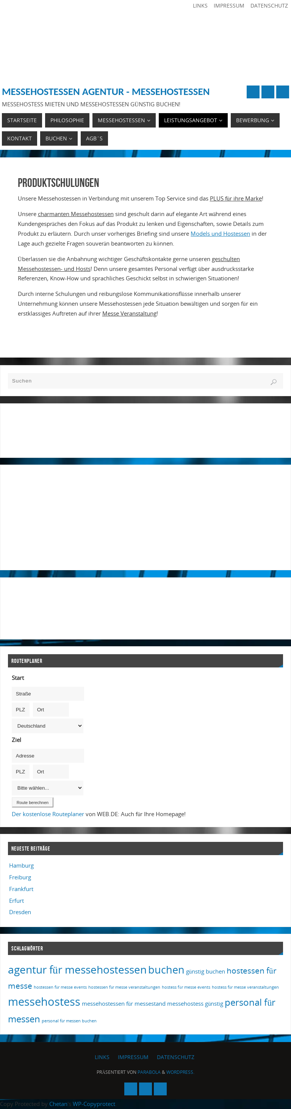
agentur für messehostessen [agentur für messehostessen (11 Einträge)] (77, 969)
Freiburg (20, 877)
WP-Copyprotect (94, 1103)
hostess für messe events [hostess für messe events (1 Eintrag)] (186, 987)
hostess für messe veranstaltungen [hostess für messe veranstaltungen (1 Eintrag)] (245, 987)
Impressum (229, 5)
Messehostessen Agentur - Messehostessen (106, 92)
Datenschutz (269, 5)
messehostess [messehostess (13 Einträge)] (44, 1001)
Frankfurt (21, 889)
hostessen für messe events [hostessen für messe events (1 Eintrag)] (60, 987)
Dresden (20, 912)
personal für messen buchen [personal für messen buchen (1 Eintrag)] (69, 1020)
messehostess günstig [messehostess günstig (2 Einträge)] (195, 1003)
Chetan (58, 1103)
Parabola (149, 1072)
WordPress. (180, 1072)
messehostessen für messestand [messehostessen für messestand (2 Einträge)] (124, 1003)
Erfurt (16, 900)
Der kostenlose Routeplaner (48, 814)
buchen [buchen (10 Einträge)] (166, 970)
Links (200, 5)
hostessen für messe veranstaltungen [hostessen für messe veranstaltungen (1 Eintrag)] (124, 987)
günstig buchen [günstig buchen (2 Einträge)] (205, 971)
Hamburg (21, 865)
